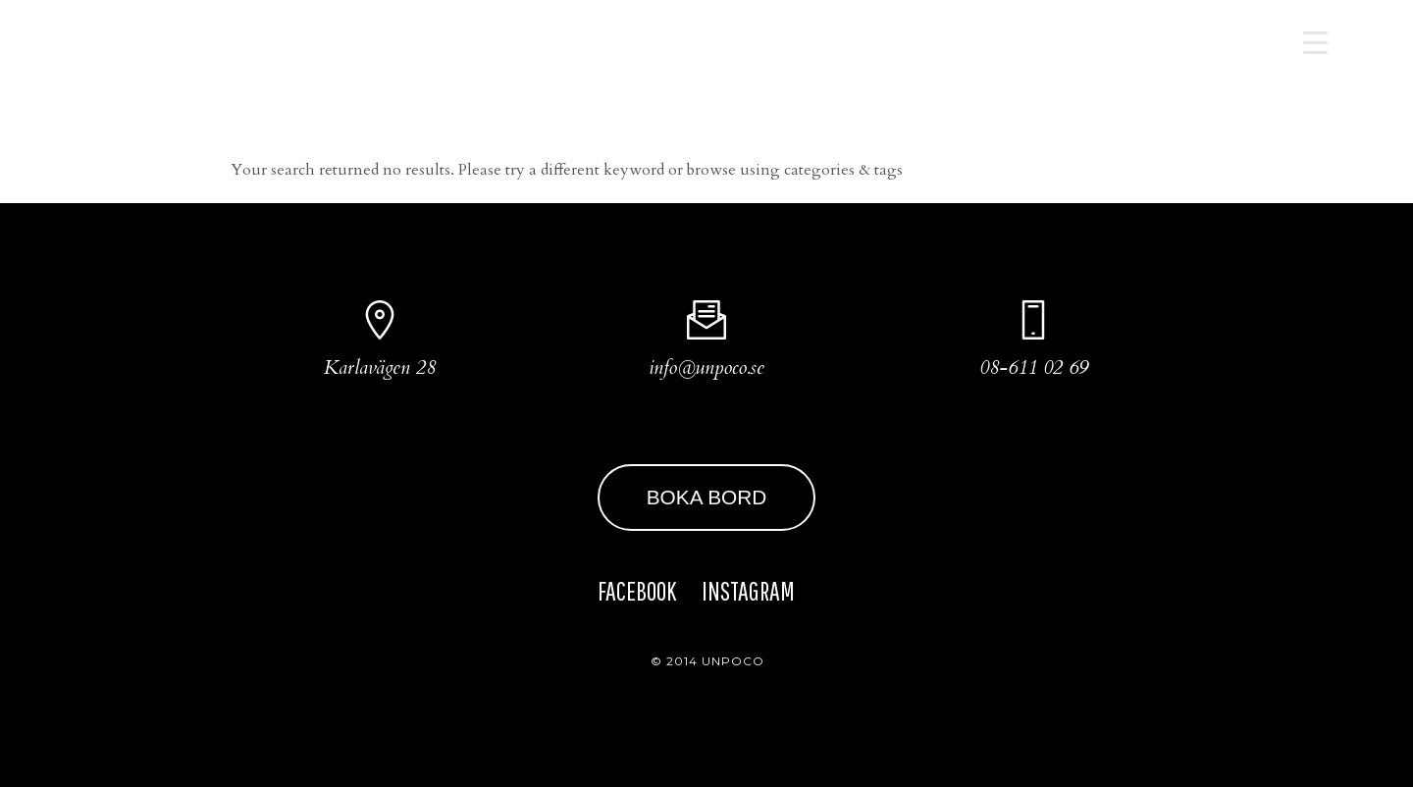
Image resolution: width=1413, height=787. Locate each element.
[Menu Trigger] (1315, 42)
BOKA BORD (707, 497)
